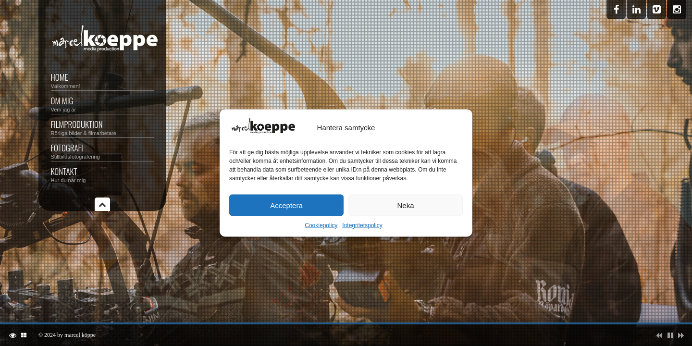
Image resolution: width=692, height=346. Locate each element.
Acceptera (286, 205)
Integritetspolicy (362, 225)
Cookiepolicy (321, 225)
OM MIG (102, 103)
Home (102, 80)
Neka (405, 205)
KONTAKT (102, 174)
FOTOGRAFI (102, 151)
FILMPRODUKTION (102, 127)
